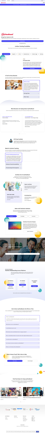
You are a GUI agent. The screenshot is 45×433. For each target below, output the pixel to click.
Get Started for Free (22, 43)
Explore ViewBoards (30, 234)
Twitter (33, 424)
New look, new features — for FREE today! (22, 4)
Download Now (22, 41)
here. (31, 297)
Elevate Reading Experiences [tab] (12, 155)
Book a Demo (15, 365)
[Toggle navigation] (42, 2)
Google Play (22, 288)
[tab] (6, 54)
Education (9, 0)
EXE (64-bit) (10, 288)
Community (24, 426)
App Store (34, 289)
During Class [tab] (27, 93)
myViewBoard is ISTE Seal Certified (19, 141)
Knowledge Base (25, 424)
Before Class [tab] (27, 81)
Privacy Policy (22, 430)
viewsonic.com (4, 0)
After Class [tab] (26, 97)
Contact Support (30, 365)
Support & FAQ (25, 425)
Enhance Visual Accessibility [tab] (12, 166)
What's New (24, 423)
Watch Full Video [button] (4, 124)
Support (42, 0)
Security (6, 423)
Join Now (22, 256)
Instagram (33, 426)
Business (13, 0)
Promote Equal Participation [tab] (12, 169)
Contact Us (6, 424)
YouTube (33, 425)
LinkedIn (33, 423)
